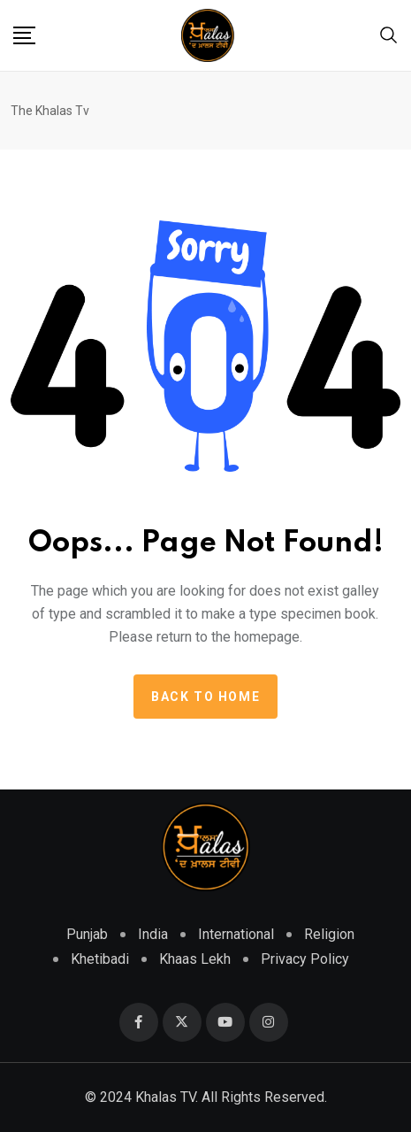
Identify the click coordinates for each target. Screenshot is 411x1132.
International (236, 934)
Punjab (87, 934)
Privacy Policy (305, 959)
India (153, 934)
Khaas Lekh (195, 959)
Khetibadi (100, 959)
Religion (329, 934)
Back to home (205, 696)
